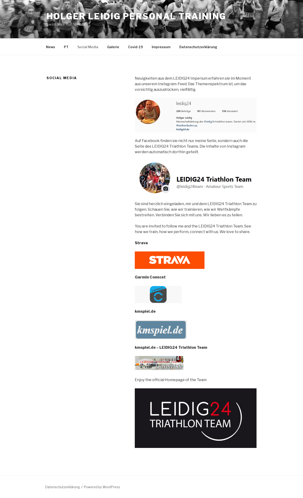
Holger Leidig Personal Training (136, 16)
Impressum (161, 47)
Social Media (87, 47)
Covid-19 (135, 47)
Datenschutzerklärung (198, 47)
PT (66, 47)
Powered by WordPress (102, 487)
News (50, 47)
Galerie (113, 47)
